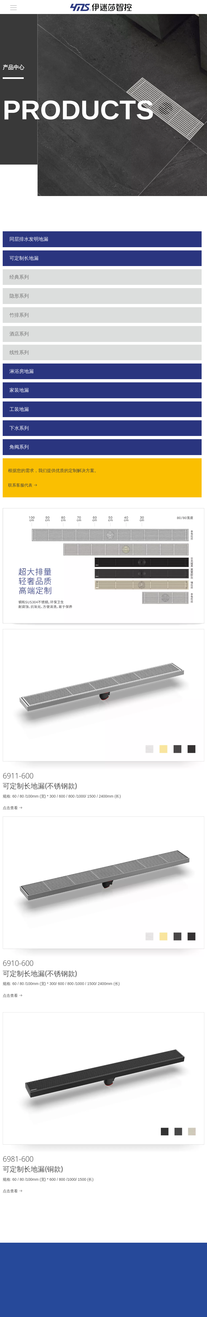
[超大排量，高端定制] (103, 567)
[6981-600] (103, 1082)
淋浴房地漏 (30, 371)
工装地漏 (30, 409)
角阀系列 (30, 447)
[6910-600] (103, 886)
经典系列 (30, 277)
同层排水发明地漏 (30, 239)
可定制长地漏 (29, 258)
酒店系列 (26, 334)
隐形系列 (30, 296)
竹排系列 (30, 315)
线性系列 (26, 352)
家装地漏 (30, 390)
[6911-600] (103, 699)
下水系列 (30, 428)
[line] (13, 78)
